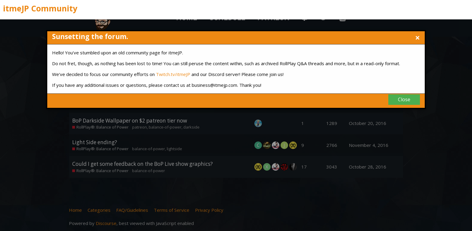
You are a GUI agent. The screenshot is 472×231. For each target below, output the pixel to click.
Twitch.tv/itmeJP (173, 74)
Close (404, 99)
